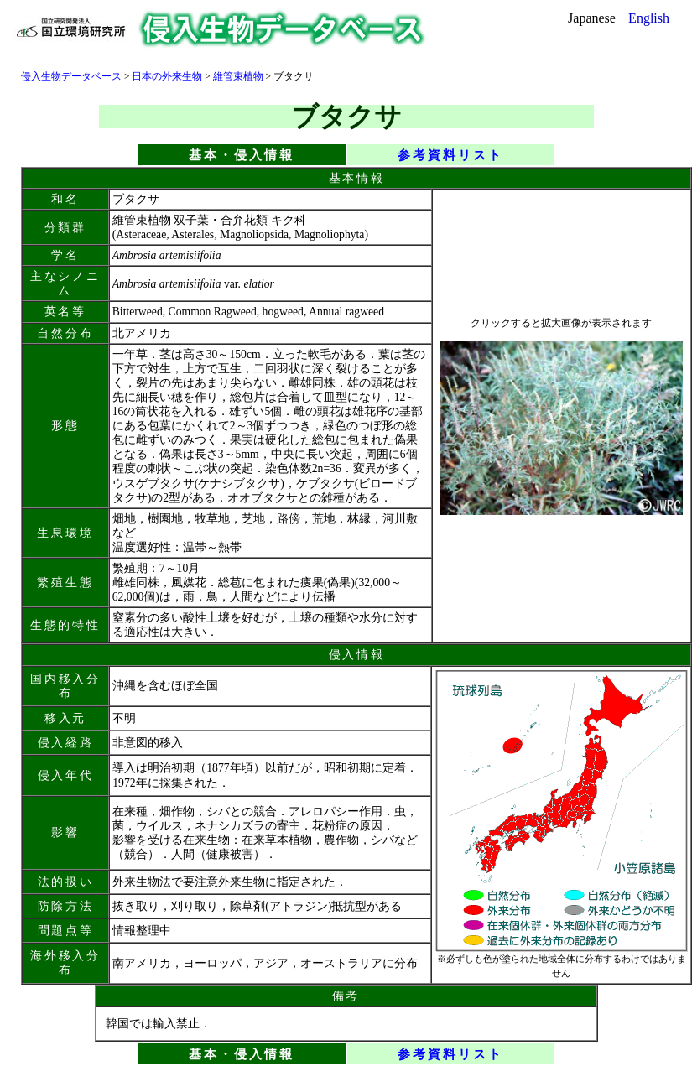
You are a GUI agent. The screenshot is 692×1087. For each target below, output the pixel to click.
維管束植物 (238, 76)
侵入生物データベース (71, 76)
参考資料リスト (450, 155)
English (648, 18)
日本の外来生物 (167, 76)
